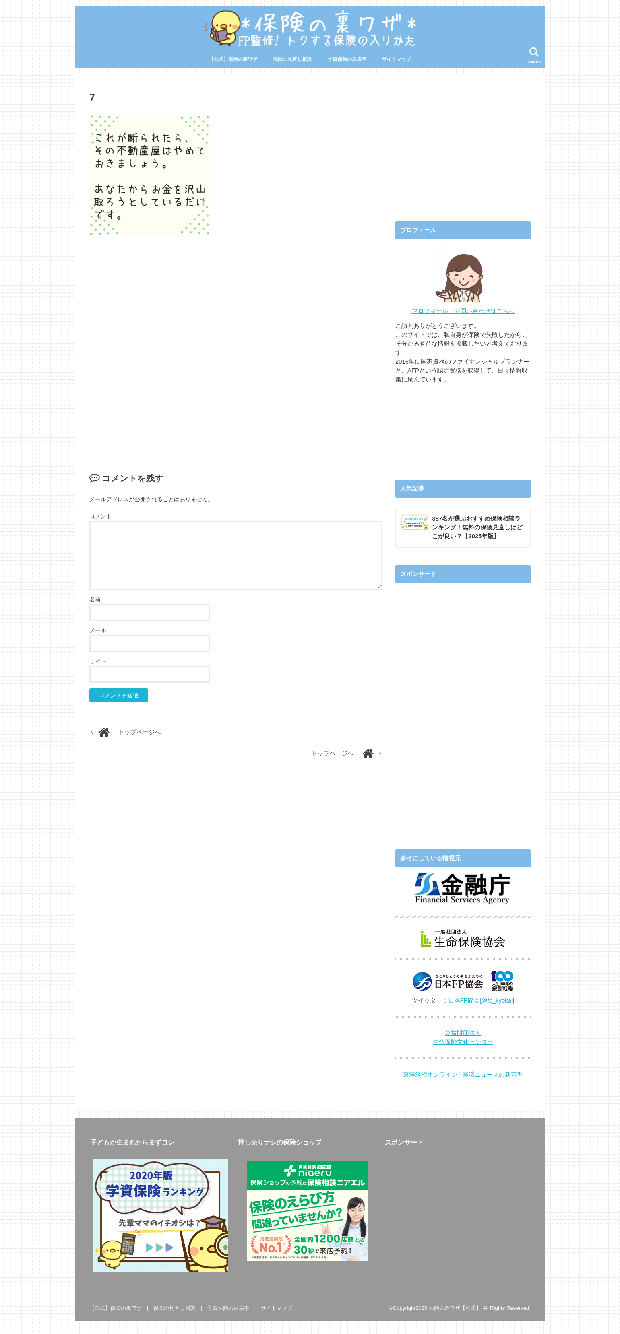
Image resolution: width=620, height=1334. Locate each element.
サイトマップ (396, 59)
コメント (100, 516)
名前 (95, 599)
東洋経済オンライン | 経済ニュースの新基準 (463, 1074)
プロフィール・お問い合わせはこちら (463, 311)
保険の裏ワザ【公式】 (455, 1308)
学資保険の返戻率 (347, 59)
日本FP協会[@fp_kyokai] (481, 1000)
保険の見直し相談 (292, 59)
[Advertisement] (235, 345)
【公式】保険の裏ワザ (233, 59)
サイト (97, 661)
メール (97, 630)
